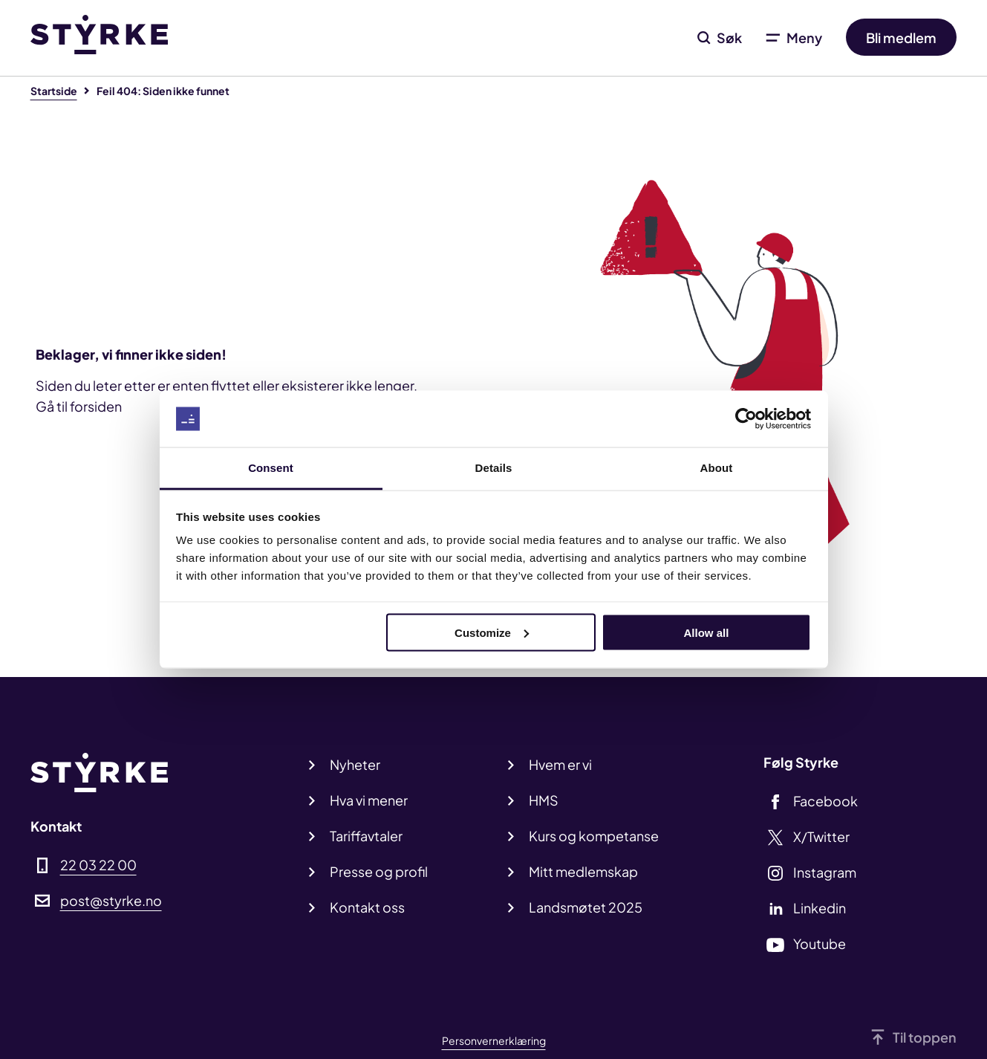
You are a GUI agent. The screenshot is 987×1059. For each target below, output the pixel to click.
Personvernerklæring (494, 1040)
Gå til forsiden (79, 406)
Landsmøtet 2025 (585, 907)
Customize (492, 632)
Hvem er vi (560, 764)
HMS (543, 800)
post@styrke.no (111, 900)
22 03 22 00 (98, 864)
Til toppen (925, 1037)
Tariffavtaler (366, 835)
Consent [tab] (270, 468)
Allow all (706, 632)
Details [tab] (493, 468)
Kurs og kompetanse (594, 835)
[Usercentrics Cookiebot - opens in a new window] (746, 419)
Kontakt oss (367, 907)
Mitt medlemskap (583, 871)
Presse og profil (379, 871)
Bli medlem (901, 37)
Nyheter (355, 764)
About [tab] (716, 468)
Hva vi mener (369, 800)
